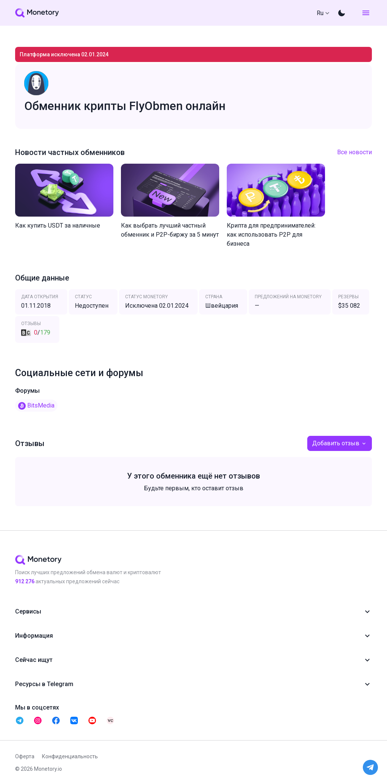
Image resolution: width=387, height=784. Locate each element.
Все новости (354, 152)
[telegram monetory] (19, 720)
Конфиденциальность (70, 756)
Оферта (24, 756)
